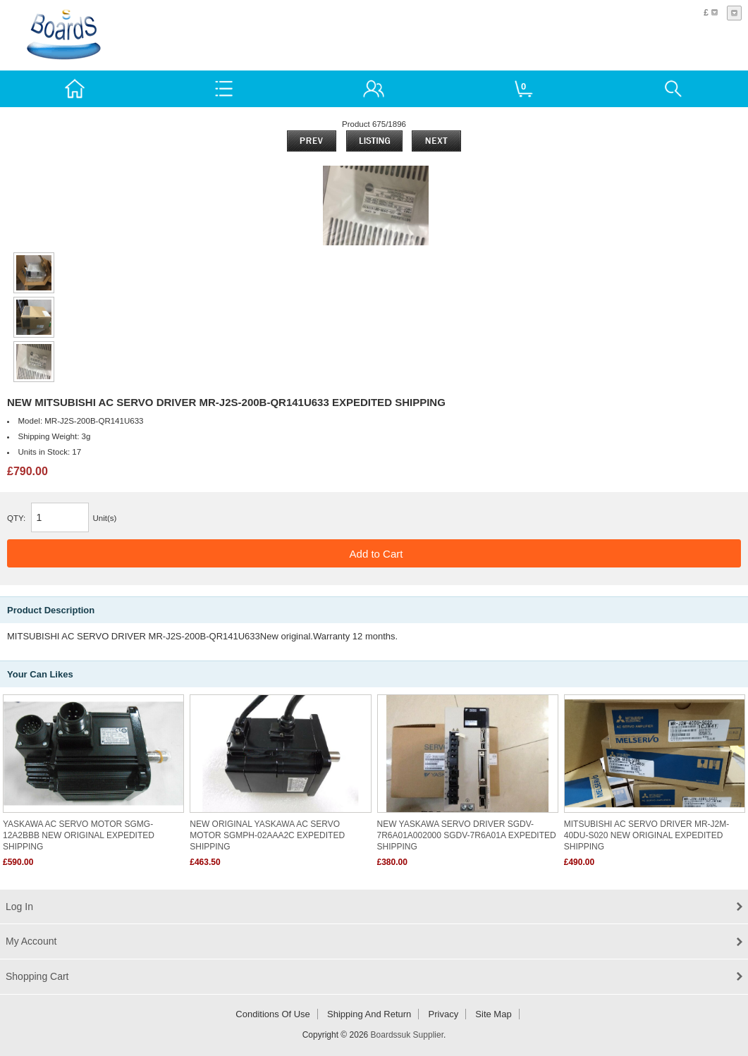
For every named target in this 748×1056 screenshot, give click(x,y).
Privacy (444, 1014)
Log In (19, 906)
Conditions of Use (272, 1014)
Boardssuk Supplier (407, 1035)
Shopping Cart (37, 976)
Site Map (493, 1014)
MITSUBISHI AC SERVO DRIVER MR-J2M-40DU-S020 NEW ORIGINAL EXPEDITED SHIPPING (646, 835)
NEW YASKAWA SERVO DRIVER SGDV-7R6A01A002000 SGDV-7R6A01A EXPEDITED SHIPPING (466, 835)
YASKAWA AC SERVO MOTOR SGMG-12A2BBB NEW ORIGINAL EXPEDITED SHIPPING (78, 835)
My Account (31, 941)
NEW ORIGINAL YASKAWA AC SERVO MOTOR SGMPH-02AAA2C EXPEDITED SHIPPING (267, 835)
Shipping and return (369, 1014)
